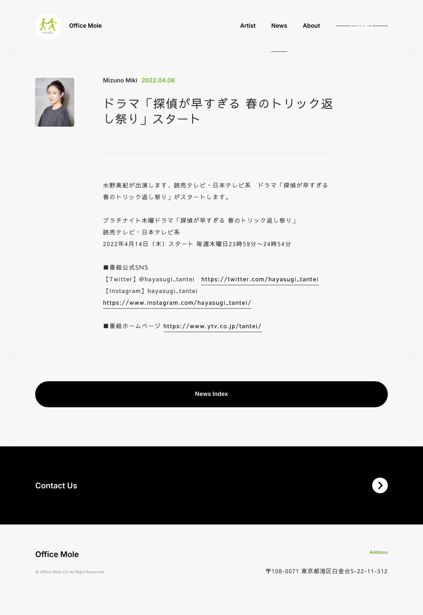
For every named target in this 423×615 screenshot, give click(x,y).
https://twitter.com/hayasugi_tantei (259, 279)
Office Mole (68, 26)
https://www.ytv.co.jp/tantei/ (212, 326)
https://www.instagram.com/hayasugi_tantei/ (177, 302)
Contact (361, 25)
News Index (211, 394)
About (311, 25)
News (279, 25)
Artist (248, 25)
